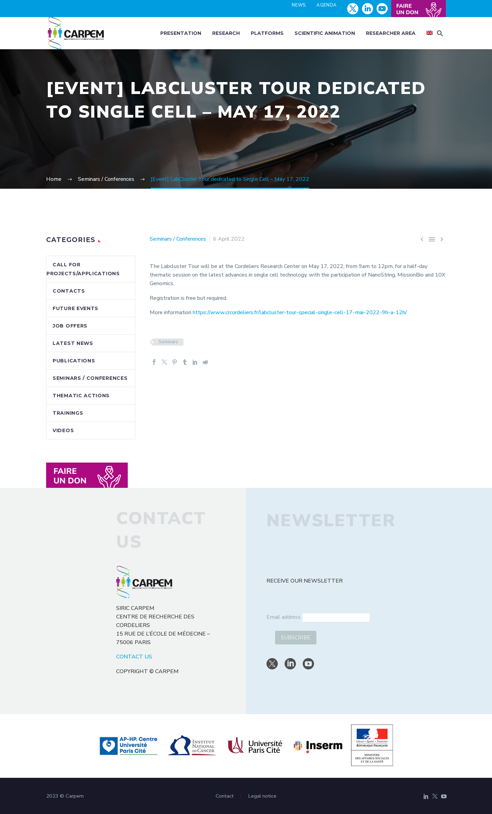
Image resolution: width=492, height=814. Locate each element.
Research (226, 33)
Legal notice (262, 796)
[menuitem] (429, 33)
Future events (75, 308)
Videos (63, 430)
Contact (225, 796)
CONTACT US (134, 656)
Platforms (267, 33)
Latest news (73, 343)
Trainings (68, 413)
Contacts (69, 291)
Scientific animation (325, 33)
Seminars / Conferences (178, 239)
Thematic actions (81, 395)
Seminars (168, 342)
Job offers (70, 326)
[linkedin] (290, 663)
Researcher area (390, 33)
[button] (440, 33)
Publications (74, 361)
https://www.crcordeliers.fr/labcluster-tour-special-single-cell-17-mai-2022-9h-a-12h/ (300, 312)
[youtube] (308, 663)
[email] (336, 617)
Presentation (180, 33)
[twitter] (272, 663)
